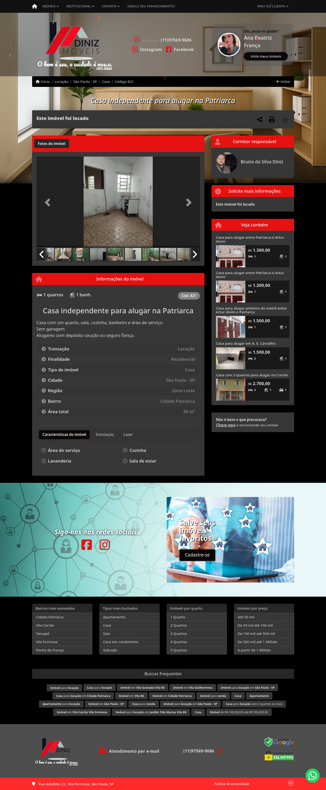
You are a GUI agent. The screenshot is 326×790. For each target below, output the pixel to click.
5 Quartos (178, 650)
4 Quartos (178, 641)
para (64, 688)
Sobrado (110, 650)
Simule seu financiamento (150, 6)
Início (43, 81)
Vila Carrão (45, 625)
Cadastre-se (197, 555)
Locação (61, 81)
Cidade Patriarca (50, 617)
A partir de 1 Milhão (254, 650)
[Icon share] (147, 49)
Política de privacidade (231, 784)
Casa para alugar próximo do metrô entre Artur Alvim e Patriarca (251, 310)
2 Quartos (178, 625)
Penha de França (50, 650)
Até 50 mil (246, 617)
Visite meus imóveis (266, 56)
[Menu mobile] (34, 6)
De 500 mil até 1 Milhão (257, 641)
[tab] (51, 143)
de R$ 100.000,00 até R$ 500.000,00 (239, 712)
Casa (106, 81)
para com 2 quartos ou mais (254, 704)
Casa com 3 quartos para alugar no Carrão (252, 375)
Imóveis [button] (48, 6)
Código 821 (124, 81)
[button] (214, 44)
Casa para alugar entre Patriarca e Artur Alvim (250, 239)
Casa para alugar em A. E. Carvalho (245, 343)
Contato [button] (109, 6)
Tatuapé (42, 633)
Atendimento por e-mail (129, 751)
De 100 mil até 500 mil (256, 633)
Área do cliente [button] (271, 6)
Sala (106, 633)
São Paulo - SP (85, 81)
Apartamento (114, 617)
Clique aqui (226, 425)
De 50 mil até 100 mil (255, 625)
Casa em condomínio (121, 641)
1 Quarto (177, 617)
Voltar (283, 81)
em (142, 688)
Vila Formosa (47, 641)
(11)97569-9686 (176, 40)
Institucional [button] (78, 6)
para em (248, 688)
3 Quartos (178, 633)
